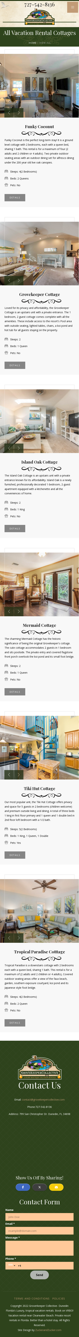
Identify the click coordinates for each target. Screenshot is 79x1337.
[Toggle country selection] (12, 1265)
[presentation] (9, 113)
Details (15, 197)
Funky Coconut (39, 126)
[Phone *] (44, 1265)
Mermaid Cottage (39, 625)
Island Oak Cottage (39, 462)
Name (9, 1210)
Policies (58, 1298)
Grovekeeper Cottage (39, 294)
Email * (10, 1223)
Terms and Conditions (32, 1298)
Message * (12, 1237)
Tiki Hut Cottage (39, 788)
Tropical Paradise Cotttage (39, 951)
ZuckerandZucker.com (48, 1330)
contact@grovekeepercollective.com (43, 1099)
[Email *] (39, 1231)
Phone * (10, 1258)
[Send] (39, 1275)
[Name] (39, 1217)
